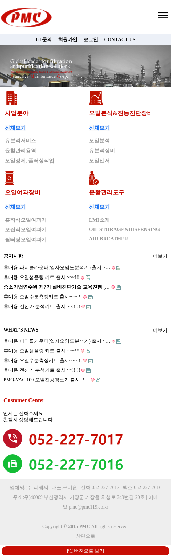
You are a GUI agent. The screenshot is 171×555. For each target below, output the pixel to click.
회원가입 (68, 39)
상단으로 (85, 536)
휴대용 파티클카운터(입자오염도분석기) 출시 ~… (62, 267)
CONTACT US (120, 39)
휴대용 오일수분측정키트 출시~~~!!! (48, 296)
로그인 (90, 39)
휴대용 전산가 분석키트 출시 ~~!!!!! (47, 306)
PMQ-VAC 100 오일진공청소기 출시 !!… (51, 379)
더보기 (160, 255)
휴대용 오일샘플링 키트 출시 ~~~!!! (46, 277)
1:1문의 (43, 39)
